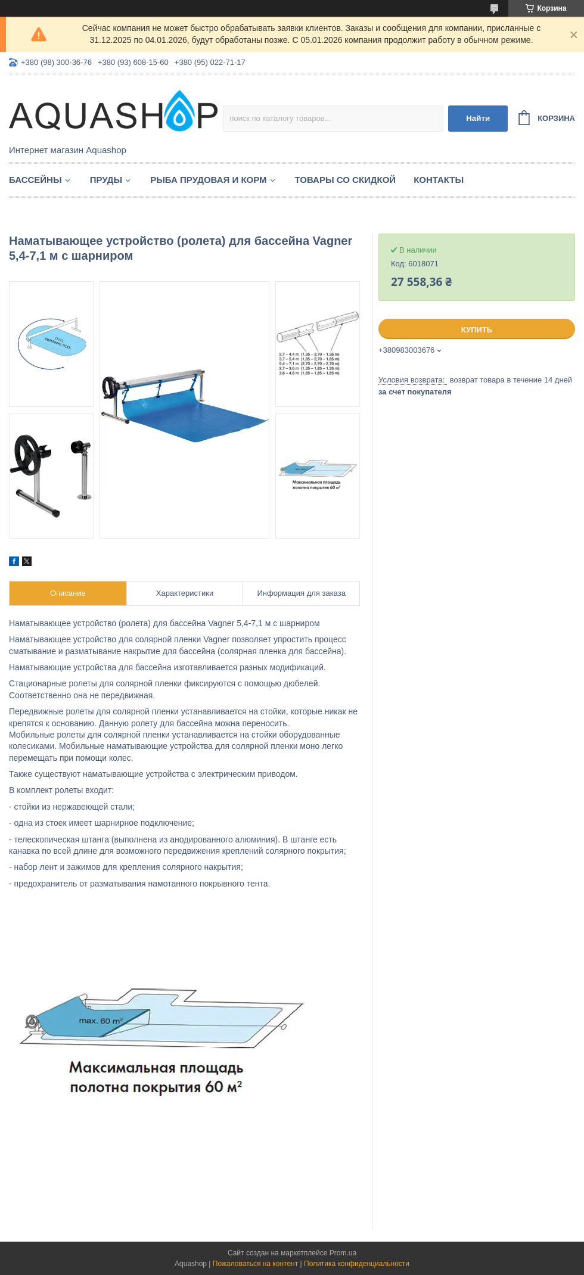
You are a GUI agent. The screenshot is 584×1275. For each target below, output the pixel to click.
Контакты (439, 179)
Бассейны (35, 179)
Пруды (106, 179)
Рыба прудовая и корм (208, 179)
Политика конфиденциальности (356, 1264)
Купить (476, 329)
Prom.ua (343, 1253)
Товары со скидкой (345, 179)
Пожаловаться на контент (255, 1264)
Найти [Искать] (478, 118)
